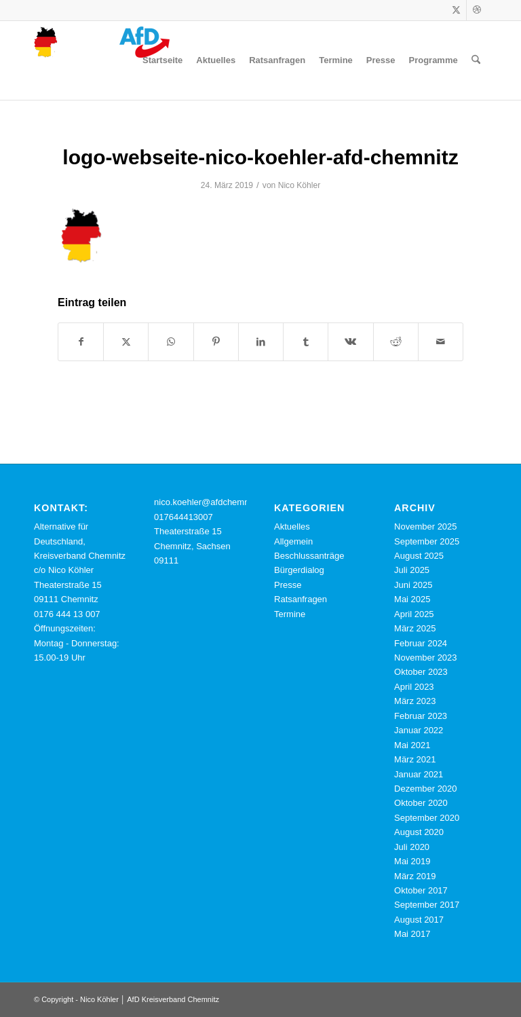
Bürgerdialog (299, 570)
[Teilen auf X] (126, 341)
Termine (289, 614)
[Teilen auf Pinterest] (216, 341)
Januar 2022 (418, 730)
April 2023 (414, 687)
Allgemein (293, 541)
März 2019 (415, 876)
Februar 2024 (420, 643)
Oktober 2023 (421, 672)
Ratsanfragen (300, 599)
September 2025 (426, 541)
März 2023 (415, 701)
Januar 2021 (418, 774)
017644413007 (183, 517)
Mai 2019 (412, 861)
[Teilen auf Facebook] (80, 341)
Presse (287, 585)
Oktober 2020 (421, 803)
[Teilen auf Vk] (350, 341)
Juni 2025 (413, 585)
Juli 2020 (411, 847)
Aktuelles (292, 526)
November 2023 (425, 657)
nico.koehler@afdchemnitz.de (212, 502)
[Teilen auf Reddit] (396, 341)
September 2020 (426, 818)
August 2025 (419, 556)
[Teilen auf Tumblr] (306, 341)
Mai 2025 (412, 599)
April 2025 (414, 614)
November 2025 (425, 526)
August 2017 (419, 919)
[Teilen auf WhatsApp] (171, 341)
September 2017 (426, 905)
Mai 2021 (412, 745)
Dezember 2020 (425, 788)
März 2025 (415, 628)
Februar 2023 (420, 716)
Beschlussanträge (309, 556)
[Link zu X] (456, 10)
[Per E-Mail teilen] (441, 341)
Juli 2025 (411, 570)
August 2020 (419, 832)
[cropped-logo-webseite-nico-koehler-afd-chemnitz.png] (102, 60)
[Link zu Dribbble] (477, 10)
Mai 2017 (412, 934)
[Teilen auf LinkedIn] (261, 341)
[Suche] (476, 60)
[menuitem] (162, 60)
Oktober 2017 (421, 890)
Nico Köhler (299, 185)
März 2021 (415, 759)
